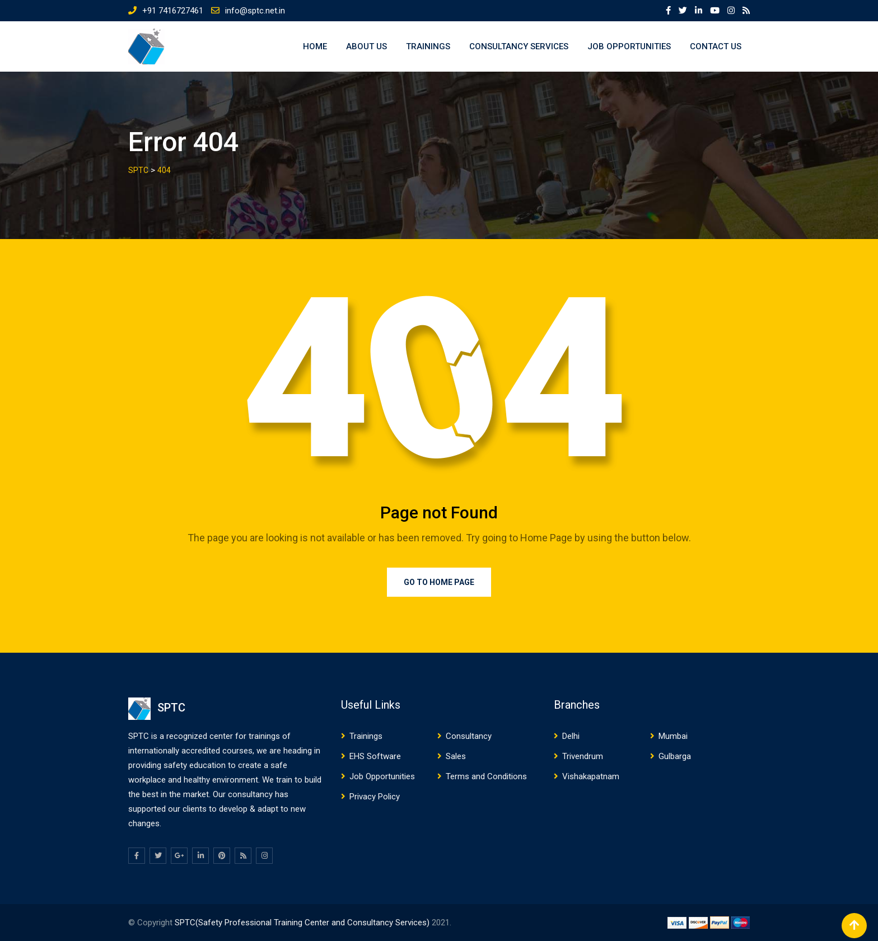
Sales (456, 756)
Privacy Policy (374, 797)
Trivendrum (582, 756)
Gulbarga (674, 756)
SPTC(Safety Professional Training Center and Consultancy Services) (303, 922)
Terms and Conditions (486, 776)
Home (315, 46)
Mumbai (673, 736)
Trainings (428, 46)
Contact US (715, 46)
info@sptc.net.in (255, 11)
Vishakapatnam (590, 776)
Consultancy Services (518, 46)
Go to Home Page (439, 582)
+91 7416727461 (172, 11)
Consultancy (469, 736)
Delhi (571, 736)
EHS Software (375, 756)
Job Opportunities (629, 46)
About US (366, 46)
